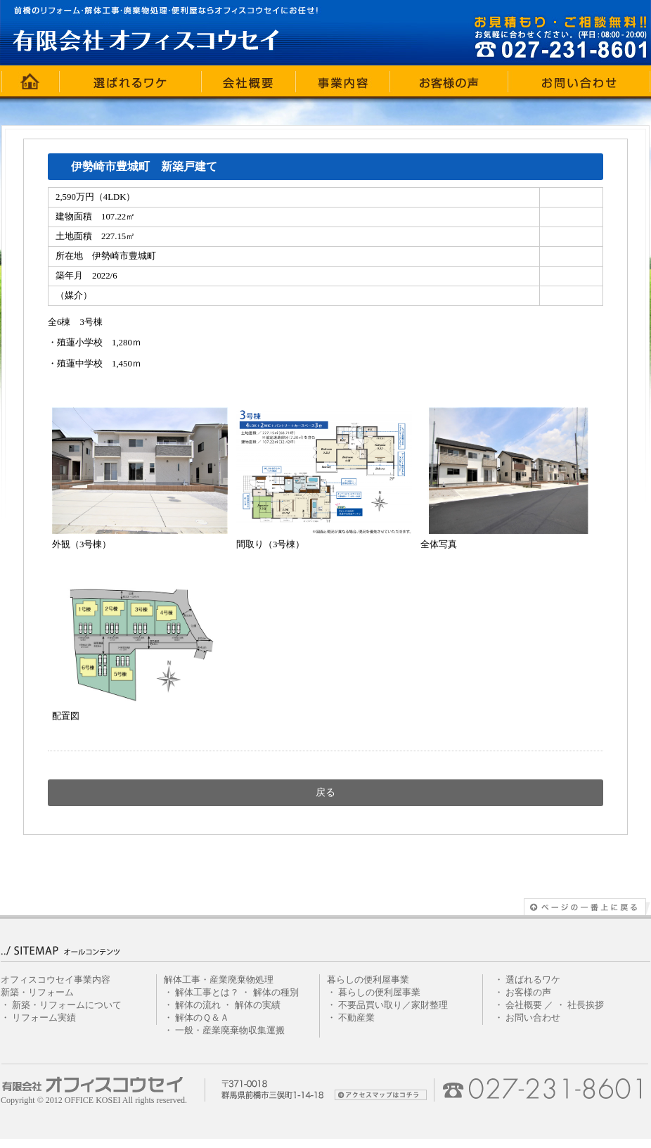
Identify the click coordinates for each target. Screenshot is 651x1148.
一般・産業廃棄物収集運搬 (230, 1030)
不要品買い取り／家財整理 (393, 1005)
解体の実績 (258, 1005)
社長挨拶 (585, 1005)
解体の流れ (198, 1005)
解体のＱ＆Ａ (202, 1018)
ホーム (30, 80)
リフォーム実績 (44, 1018)
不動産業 (356, 1018)
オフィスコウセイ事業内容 (55, 980)
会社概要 (249, 80)
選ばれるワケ (131, 80)
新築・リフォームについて (67, 1005)
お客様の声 (449, 80)
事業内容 (343, 80)
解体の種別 (276, 992)
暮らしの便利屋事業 (379, 992)
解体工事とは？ (207, 992)
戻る (325, 792)
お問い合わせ (579, 80)
